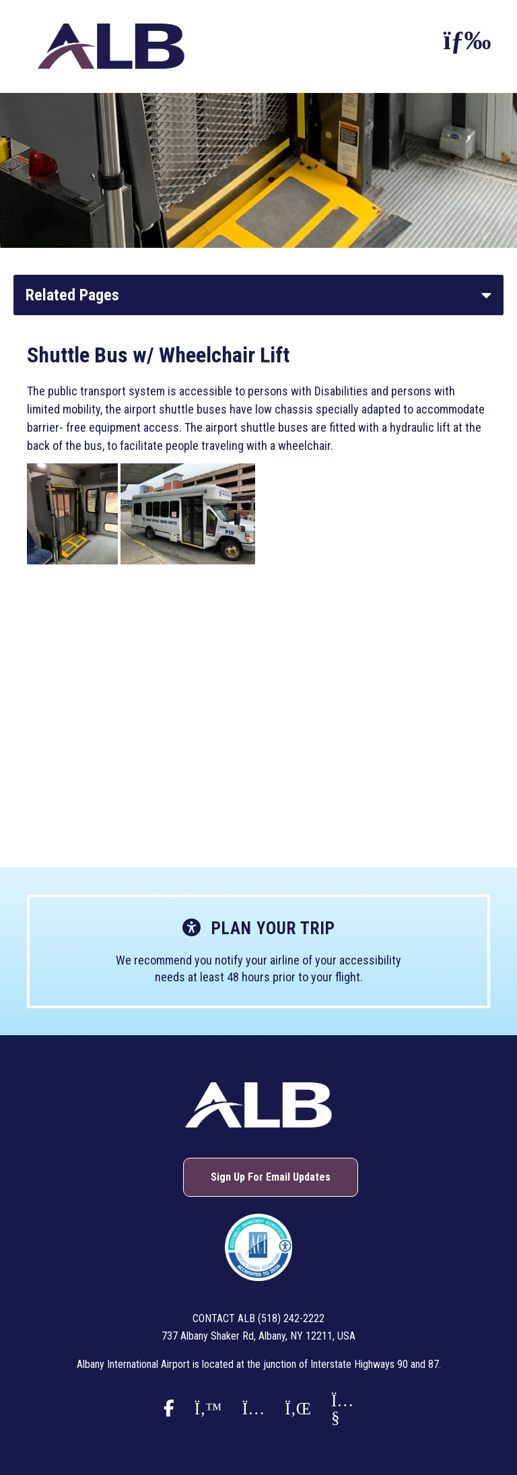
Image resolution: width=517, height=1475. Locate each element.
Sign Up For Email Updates (271, 1177)
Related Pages (72, 295)
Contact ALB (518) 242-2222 (258, 1318)
